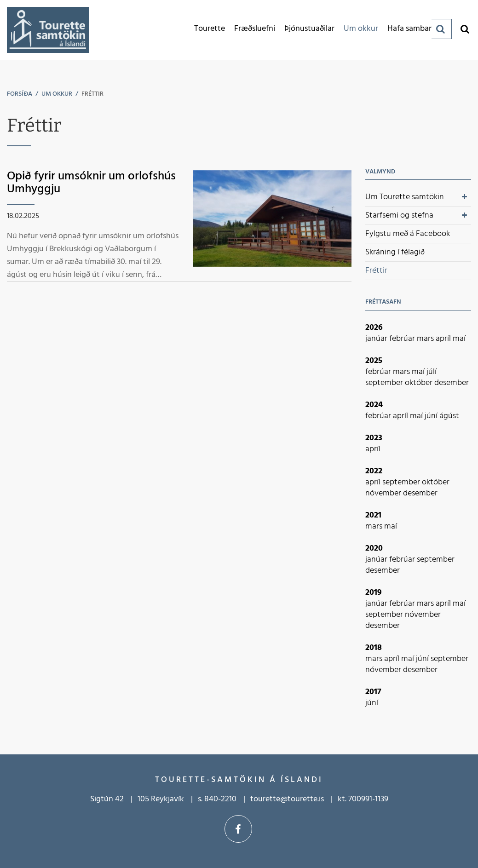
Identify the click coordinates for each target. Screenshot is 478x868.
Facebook (238, 829)
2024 (374, 405)
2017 (373, 692)
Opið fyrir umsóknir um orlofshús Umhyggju (91, 183)
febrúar (403, 338)
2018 (373, 648)
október (419, 383)
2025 (373, 361)
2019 (373, 592)
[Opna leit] (464, 28)
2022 (373, 471)
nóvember (384, 493)
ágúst (449, 416)
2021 (373, 515)
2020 (374, 548)
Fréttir (92, 94)
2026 (374, 327)
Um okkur (56, 94)
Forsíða (19, 94)
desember (451, 383)
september (385, 383)
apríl (444, 338)
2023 (373, 438)
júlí (431, 372)
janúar (377, 338)
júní (432, 416)
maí (459, 338)
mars (426, 338)
